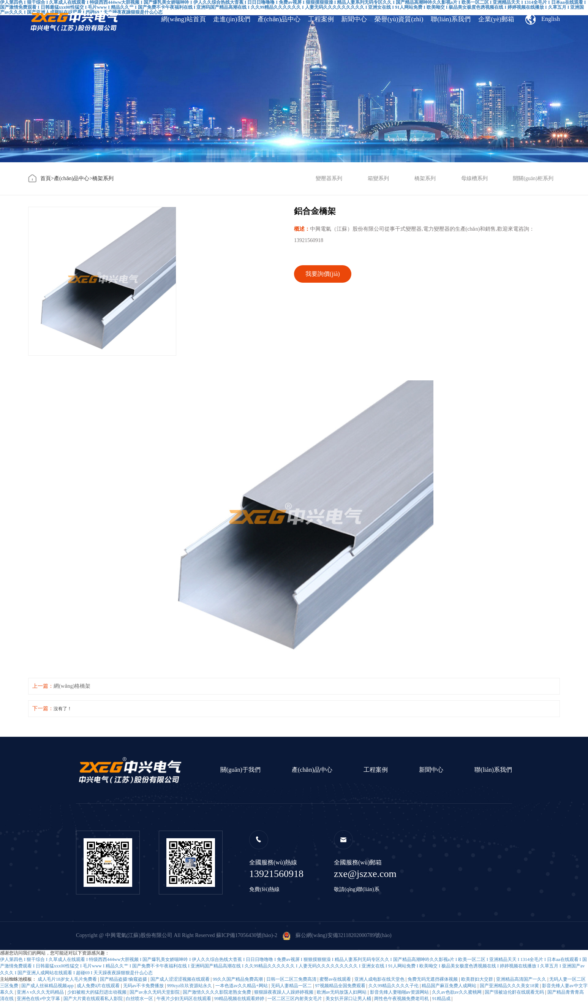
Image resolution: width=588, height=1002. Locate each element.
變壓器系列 (329, 178)
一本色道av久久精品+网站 (242, 985)
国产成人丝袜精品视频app (47, 985)
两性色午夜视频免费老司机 (402, 998)
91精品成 (442, 998)
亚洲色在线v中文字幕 (39, 998)
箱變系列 (378, 178)
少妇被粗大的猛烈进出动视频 (97, 992)
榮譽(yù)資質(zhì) (399, 19)
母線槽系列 (474, 178)
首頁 (45, 178)
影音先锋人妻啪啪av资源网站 (400, 992)
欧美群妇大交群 (477, 979)
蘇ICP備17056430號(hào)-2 (246, 935)
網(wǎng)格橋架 (72, 686)
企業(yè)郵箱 (496, 19)
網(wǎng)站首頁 (183, 19)
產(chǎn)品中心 (279, 19)
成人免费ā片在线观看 (99, 985)
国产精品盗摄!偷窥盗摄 (124, 979)
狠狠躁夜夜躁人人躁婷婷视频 (284, 992)
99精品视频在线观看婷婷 (240, 998)
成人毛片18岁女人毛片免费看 (68, 979)
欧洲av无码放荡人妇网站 (342, 992)
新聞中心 (354, 19)
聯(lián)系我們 (451, 19)
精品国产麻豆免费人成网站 (449, 985)
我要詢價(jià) (322, 274)
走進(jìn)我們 (231, 19)
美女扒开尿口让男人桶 (349, 998)
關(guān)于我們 (240, 769)
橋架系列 (103, 178)
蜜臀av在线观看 (335, 979)
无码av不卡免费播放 (144, 985)
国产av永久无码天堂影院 (155, 992)
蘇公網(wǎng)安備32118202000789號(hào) (337, 935)
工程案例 (321, 19)
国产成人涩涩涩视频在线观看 (180, 979)
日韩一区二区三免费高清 (292, 979)
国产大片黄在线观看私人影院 (93, 998)
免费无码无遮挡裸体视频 (433, 979)
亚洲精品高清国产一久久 (521, 979)
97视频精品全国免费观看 (341, 985)
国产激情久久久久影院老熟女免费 (217, 992)
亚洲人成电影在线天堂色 (380, 979)
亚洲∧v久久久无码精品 (41, 992)
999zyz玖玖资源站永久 (190, 985)
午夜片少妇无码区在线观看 (184, 998)
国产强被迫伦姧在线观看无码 (515, 992)
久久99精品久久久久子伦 (394, 985)
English (542, 19)
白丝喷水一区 (140, 998)
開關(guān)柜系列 (533, 178)
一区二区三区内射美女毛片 (295, 998)
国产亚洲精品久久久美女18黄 (510, 985)
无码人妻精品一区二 (292, 985)
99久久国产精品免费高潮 (238, 979)
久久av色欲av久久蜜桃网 (457, 992)
